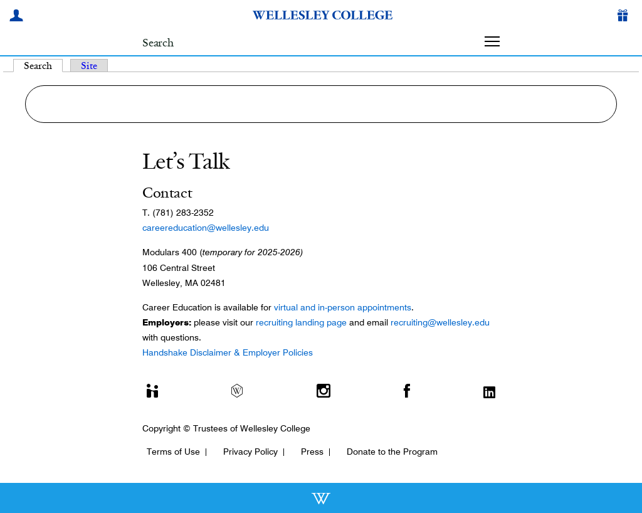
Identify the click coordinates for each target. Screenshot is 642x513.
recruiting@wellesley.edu (440, 322)
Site (89, 65)
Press (312, 452)
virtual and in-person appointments (342, 307)
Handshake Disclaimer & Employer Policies (227, 352)
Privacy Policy (250, 452)
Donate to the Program (392, 452)
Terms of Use (173, 452)
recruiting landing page (301, 322)
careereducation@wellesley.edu (205, 228)
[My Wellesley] (18, 17)
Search (43, 65)
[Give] (625, 17)
